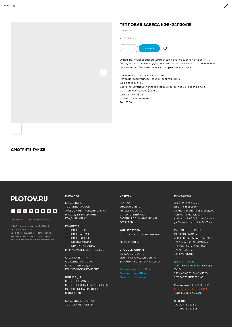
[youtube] (43, 211)
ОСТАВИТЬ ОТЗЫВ (185, 304)
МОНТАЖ (125, 202)
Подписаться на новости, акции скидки (31, 219)
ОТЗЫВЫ (179, 300)
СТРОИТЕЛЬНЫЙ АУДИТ (133, 214)
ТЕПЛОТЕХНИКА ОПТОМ (79, 304)
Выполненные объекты (188, 292)
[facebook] (13, 211)
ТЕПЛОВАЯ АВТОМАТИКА (80, 245)
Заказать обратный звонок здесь (194, 210)
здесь (196, 214)
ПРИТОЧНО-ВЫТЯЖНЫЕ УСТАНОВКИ (87, 285)
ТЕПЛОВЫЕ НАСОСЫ (77, 206)
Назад (11, 5)
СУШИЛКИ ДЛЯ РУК (76, 257)
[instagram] (37, 211)
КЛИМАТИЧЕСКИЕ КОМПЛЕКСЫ (83, 269)
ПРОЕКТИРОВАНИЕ (131, 210)
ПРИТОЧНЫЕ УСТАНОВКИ (80, 281)
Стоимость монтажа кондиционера (141, 234)
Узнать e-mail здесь (186, 206)
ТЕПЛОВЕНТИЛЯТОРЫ (78, 241)
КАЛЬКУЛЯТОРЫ (130, 230)
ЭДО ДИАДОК (205, 261)
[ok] (31, 211)
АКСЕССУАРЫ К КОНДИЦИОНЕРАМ (86, 210)
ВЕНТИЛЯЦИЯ (73, 277)
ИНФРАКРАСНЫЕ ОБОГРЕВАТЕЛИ (85, 249)
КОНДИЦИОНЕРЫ (75, 202)
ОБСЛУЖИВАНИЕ (130, 206)
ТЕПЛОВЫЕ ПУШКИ (76, 230)
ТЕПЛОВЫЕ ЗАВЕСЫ (77, 234)
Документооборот (185, 261)
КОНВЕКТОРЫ (73, 226)
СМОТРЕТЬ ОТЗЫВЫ (186, 308)
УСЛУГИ (126, 196)
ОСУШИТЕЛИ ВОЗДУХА (79, 261)
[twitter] (19, 211)
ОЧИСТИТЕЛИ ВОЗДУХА (79, 265)
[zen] (55, 211)
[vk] (25, 211)
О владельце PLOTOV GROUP (192, 289)
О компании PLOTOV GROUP (191, 285)
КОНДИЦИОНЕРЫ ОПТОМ (80, 300)
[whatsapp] (49, 211)
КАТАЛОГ (72, 196)
